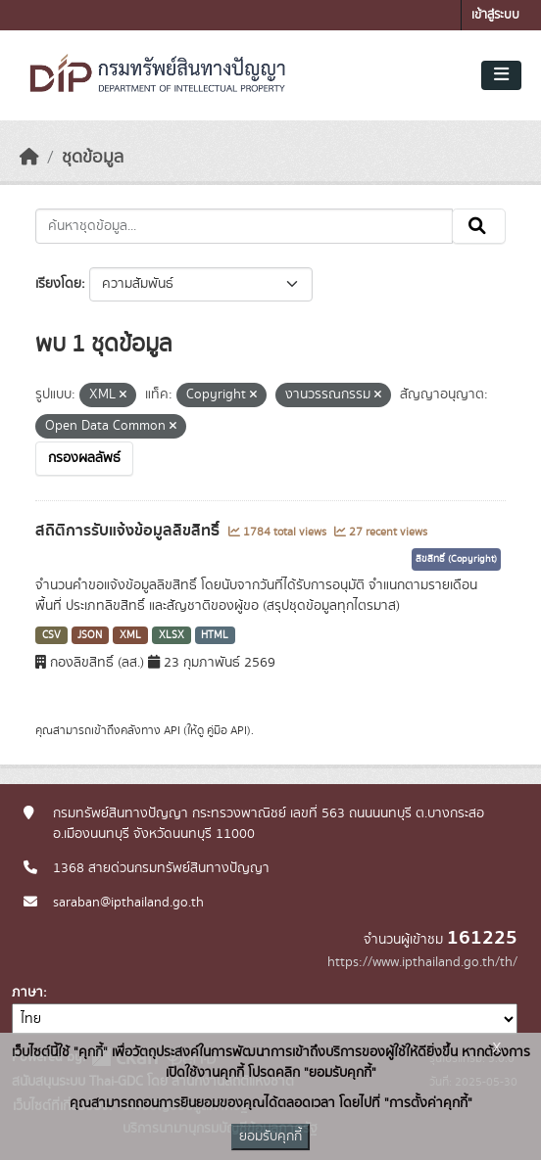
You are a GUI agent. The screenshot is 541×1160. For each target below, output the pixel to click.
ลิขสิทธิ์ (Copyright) (456, 559)
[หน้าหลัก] (29, 157)
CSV (51, 635)
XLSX (171, 635)
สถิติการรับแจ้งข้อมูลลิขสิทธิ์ (129, 530)
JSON (89, 635)
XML (130, 635)
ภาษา (27, 992)
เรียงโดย (58, 284)
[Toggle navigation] (501, 75)
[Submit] (479, 226)
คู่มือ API (227, 730)
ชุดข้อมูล (92, 157)
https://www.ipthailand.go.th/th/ (422, 962)
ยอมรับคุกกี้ (270, 1136)
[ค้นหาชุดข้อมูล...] (244, 226)
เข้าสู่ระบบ (495, 15)
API (172, 730)
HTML (214, 635)
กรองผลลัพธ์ (84, 458)
